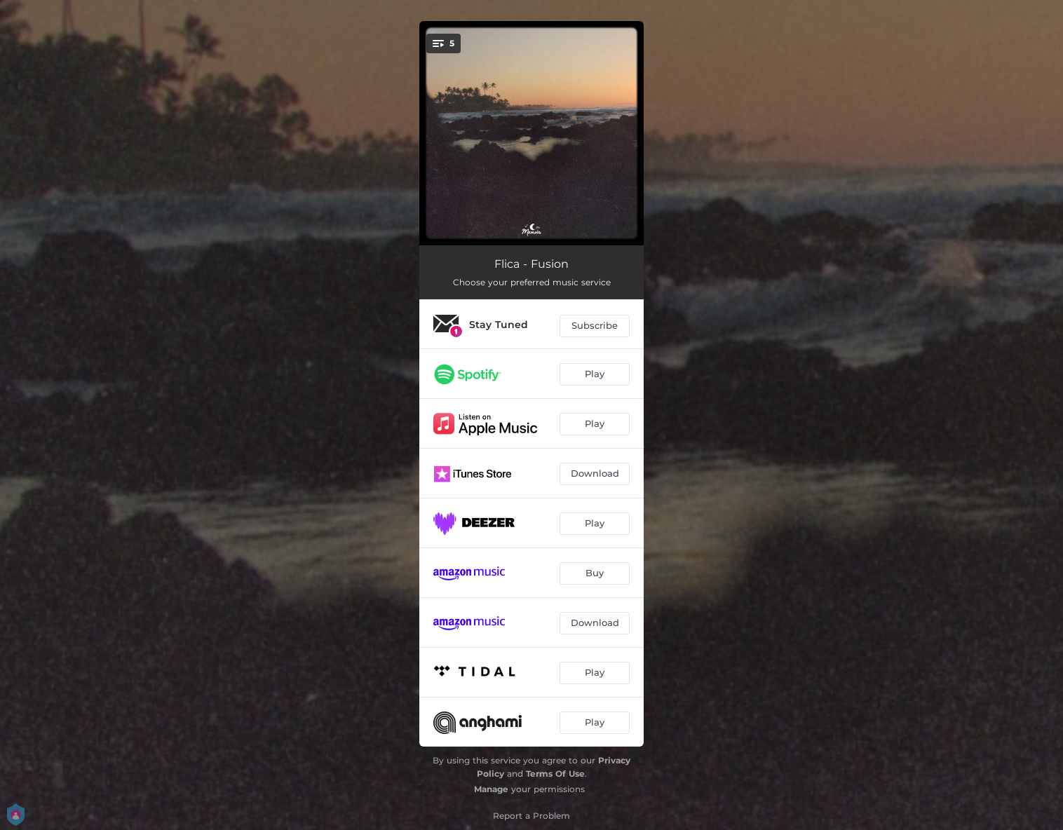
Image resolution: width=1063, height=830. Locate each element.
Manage (491, 789)
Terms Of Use (555, 773)
